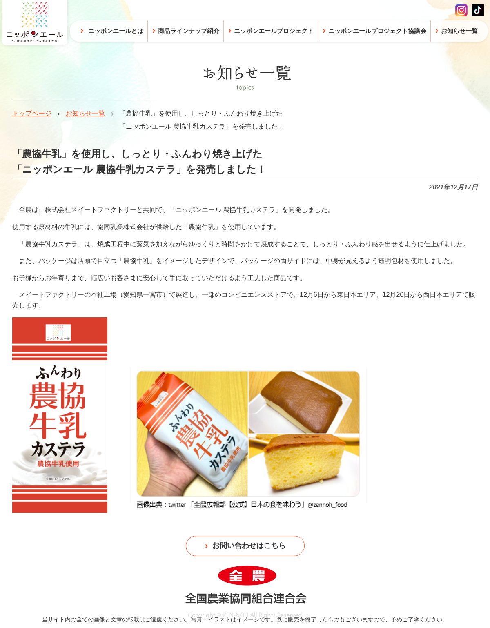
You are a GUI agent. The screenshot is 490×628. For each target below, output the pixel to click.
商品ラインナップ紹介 (188, 30)
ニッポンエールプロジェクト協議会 (377, 30)
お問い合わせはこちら (249, 545)
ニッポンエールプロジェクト (274, 30)
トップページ (31, 113)
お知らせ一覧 (85, 113)
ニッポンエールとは (115, 30)
